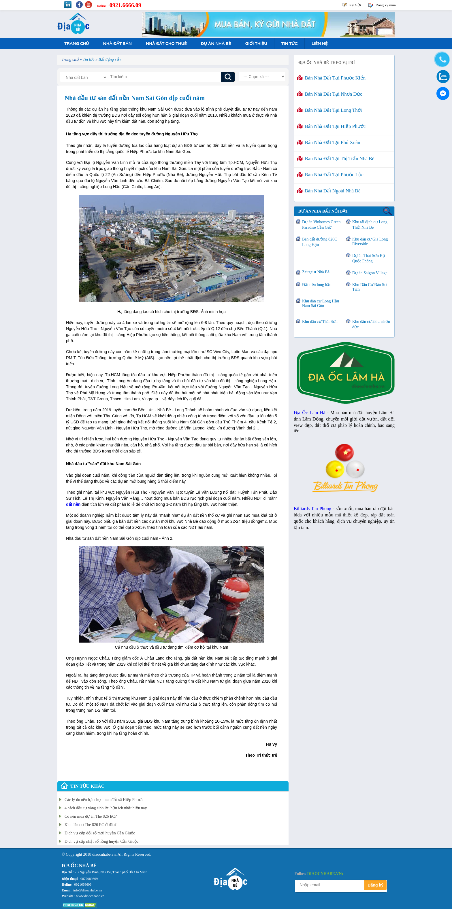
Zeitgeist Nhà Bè (315, 272)
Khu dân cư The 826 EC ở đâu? (90, 825)
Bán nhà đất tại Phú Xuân (328, 142)
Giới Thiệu (256, 43)
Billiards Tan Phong (312, 508)
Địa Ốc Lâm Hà (309, 412)
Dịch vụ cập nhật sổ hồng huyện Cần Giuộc (101, 841)
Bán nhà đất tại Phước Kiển (331, 78)
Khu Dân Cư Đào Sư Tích (369, 287)
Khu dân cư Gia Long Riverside (370, 241)
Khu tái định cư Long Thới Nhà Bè (369, 225)
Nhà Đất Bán (117, 43)
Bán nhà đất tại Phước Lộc (330, 174)
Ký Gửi (355, 5)
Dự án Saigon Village (369, 273)
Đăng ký (375, 885)
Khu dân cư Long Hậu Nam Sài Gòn (320, 303)
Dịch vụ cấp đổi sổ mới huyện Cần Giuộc (100, 833)
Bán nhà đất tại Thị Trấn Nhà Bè (335, 158)
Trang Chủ (76, 43)
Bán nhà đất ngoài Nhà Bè (328, 191)
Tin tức (289, 43)
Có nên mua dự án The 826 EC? (91, 816)
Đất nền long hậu (316, 285)
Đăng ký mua (386, 5)
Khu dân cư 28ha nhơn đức (371, 324)
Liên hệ (319, 43)
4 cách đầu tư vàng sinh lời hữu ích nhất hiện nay (106, 808)
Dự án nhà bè (216, 43)
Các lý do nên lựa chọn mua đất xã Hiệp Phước (104, 800)
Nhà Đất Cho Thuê (166, 43)
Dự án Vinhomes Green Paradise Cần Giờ (321, 225)
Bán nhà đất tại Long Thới (329, 110)
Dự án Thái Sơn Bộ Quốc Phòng (368, 258)
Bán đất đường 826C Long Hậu (319, 242)
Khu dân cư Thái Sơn (320, 321)
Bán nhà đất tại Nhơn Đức (329, 94)
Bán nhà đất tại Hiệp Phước (331, 126)
